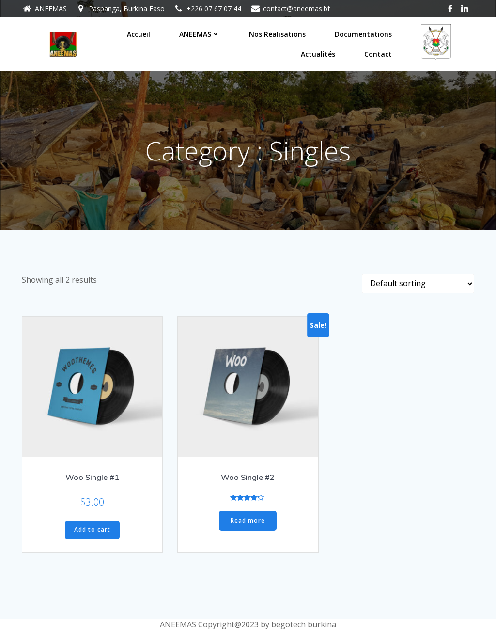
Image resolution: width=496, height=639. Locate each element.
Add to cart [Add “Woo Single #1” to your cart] (92, 530)
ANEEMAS (199, 34)
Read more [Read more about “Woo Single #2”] (248, 521)
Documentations (363, 34)
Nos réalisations (277, 34)
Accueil (138, 34)
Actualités (318, 54)
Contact (378, 54)
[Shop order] (418, 283)
